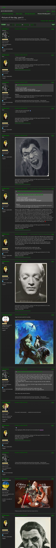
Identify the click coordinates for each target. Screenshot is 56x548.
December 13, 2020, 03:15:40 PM (21, 82)
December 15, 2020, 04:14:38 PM (21, 478)
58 (25, 24)
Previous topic (44, 20)
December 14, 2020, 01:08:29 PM (21, 425)
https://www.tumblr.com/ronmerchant (23, 69)
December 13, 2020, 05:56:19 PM (21, 108)
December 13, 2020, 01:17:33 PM (21, 28)
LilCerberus (5, 29)
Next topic (51, 20)
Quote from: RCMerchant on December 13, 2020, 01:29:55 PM (29, 85)
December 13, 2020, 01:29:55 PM (21, 54)
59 (27, 24)
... (15, 24)
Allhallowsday (6, 402)
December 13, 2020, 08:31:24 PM (21, 261)
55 (17, 24)
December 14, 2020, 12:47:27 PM (21, 402)
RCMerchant (5, 55)
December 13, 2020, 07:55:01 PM (21, 234)
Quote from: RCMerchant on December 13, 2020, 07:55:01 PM (29, 371)
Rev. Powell (5, 478)
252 (32, 24)
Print (53, 24)
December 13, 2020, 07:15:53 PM (21, 188)
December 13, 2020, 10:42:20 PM (21, 369)
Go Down (3, 24)
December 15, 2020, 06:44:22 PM (21, 515)
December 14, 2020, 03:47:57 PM (21, 452)
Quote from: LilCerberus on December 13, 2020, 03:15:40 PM (29, 191)
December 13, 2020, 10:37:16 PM (21, 314)
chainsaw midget (7, 315)
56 (19, 24)
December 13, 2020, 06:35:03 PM (21, 135)
